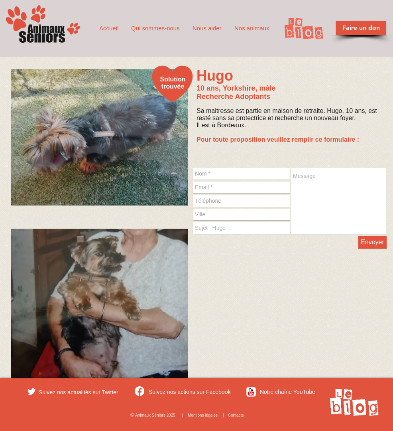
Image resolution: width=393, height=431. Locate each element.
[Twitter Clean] (31, 391)
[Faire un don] (361, 28)
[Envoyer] (372, 242)
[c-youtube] (251, 392)
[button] (156, 28)
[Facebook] (139, 391)
